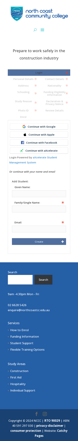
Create (39, 241)
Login (38, 72)
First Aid (15, 377)
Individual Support (22, 390)
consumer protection (25, 431)
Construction (19, 371)
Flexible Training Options (27, 349)
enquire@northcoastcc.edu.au (29, 310)
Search (12, 272)
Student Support (21, 343)
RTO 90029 (52, 421)
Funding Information (24, 336)
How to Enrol (19, 330)
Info (14, 214)
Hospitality (18, 384)
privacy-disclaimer (49, 426)
